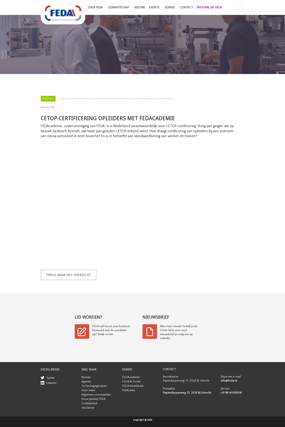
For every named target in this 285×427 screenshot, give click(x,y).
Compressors (127, 98)
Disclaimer (87, 407)
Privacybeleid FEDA (93, 399)
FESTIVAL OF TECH (209, 7)
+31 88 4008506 (231, 392)
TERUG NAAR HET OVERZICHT (68, 275)
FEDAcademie (131, 377)
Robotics (115, 98)
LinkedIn (51, 383)
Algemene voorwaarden (96, 394)
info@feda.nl (229, 380)
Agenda (86, 381)
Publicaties (128, 390)
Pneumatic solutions (89, 98)
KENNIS (127, 369)
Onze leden (88, 390)
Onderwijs (105, 98)
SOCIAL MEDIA (50, 369)
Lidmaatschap (118, 7)
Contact (186, 7)
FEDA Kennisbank (133, 386)
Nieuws (139, 7)
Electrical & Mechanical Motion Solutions (154, 98)
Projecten (48, 98)
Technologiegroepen (94, 386)
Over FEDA (95, 7)
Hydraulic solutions (69, 98)
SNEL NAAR (88, 369)
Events (154, 7)
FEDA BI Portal (131, 381)
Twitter (50, 378)
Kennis (170, 7)
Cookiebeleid (89, 403)
